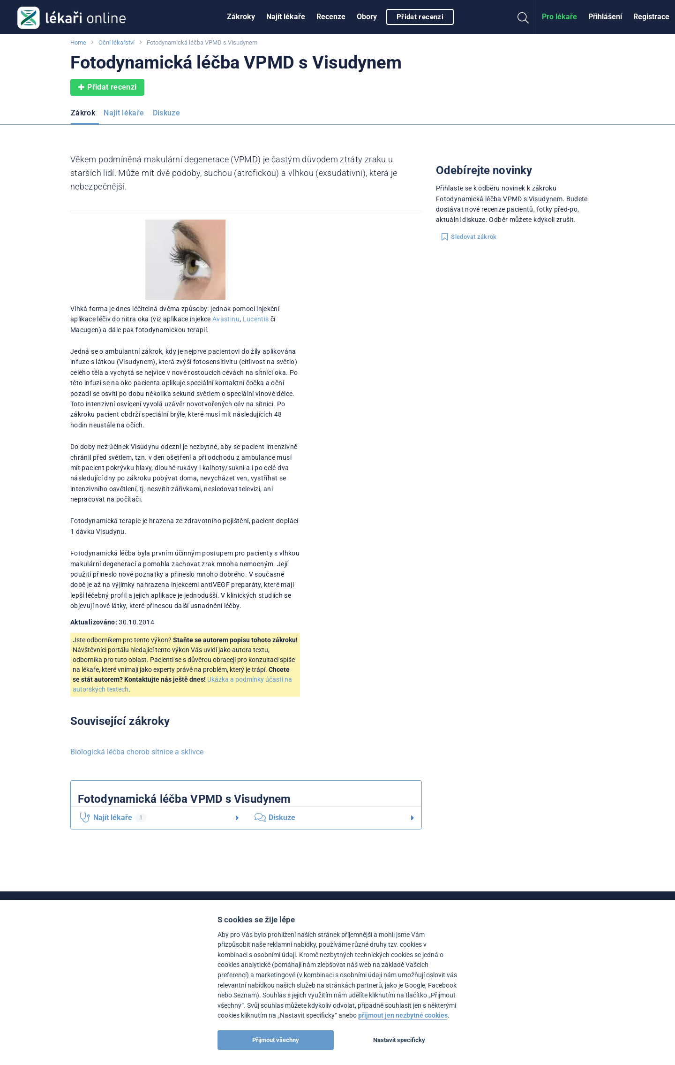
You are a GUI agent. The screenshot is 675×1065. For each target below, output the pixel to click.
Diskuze (166, 112)
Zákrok (83, 112)
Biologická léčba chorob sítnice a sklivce (136, 751)
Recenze (330, 16)
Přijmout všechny (275, 1039)
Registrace (651, 16)
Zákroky (241, 16)
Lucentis (256, 319)
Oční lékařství (116, 42)
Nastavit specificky (399, 1039)
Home (78, 42)
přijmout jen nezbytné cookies (403, 1015)
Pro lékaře (559, 16)
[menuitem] (241, 17)
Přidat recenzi (420, 17)
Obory (367, 16)
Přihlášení (605, 16)
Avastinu (226, 319)
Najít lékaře (285, 16)
